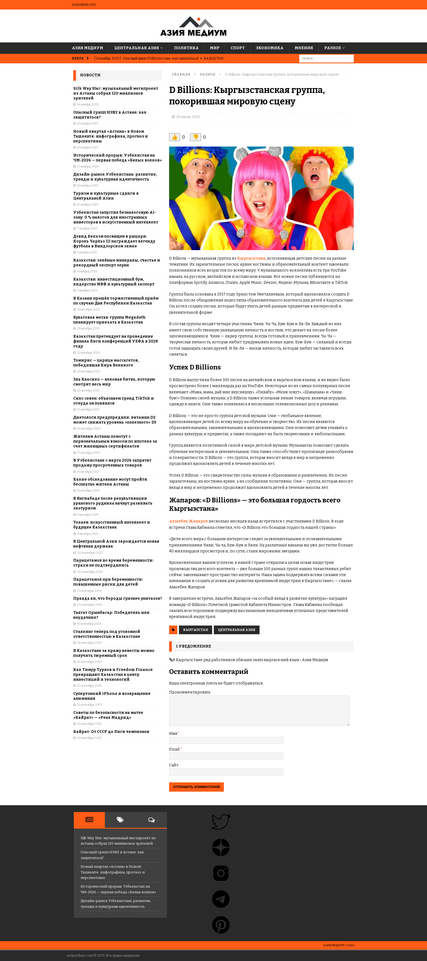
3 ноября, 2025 (87, 290)
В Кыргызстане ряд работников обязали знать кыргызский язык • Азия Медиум (250, 660)
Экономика (269, 48)
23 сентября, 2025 (89, 605)
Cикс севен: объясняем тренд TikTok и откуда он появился (113, 401)
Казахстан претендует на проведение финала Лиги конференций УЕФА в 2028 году (115, 341)
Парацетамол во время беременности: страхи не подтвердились (113, 563)
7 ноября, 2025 (87, 228)
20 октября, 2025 (88, 428)
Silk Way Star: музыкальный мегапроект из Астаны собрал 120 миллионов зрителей (115, 93)
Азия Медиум (87, 48)
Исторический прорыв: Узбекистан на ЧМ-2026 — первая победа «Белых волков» (117, 158)
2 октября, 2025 (87, 534)
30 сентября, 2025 (90, 553)
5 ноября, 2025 (87, 252)
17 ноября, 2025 (87, 166)
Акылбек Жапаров (189, 521)
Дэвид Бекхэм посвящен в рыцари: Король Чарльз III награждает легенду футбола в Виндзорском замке (114, 241)
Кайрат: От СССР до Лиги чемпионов (111, 731)
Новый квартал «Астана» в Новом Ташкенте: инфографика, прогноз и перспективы (110, 136)
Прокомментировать (189, 692)
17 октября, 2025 (88, 453)
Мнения (304, 48)
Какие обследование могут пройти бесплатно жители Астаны (110, 482)
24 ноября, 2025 (88, 104)
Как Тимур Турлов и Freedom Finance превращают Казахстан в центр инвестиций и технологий (113, 674)
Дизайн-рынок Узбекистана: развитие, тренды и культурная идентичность (115, 177)
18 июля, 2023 (188, 117)
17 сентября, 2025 (89, 686)
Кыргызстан (195, 630)
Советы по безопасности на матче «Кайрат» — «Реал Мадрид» (108, 715)
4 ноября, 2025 (87, 271)
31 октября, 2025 (88, 309)
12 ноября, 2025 (87, 204)
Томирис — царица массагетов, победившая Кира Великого (106, 363)
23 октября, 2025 (88, 371)
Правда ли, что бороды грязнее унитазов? (117, 598)
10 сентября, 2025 (89, 705)
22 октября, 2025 (88, 390)
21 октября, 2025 (88, 409)
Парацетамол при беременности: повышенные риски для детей (108, 582)
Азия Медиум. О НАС (339, 945)
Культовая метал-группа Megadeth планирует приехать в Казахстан (109, 320)
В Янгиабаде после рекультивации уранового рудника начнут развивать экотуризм (112, 503)
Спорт (238, 48)
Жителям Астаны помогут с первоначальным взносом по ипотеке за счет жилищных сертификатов (115, 441)
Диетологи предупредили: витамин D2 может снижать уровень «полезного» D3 (114, 420)
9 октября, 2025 (87, 515)
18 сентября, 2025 (89, 643)
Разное (332, 48)
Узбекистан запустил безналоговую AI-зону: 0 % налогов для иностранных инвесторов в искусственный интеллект (115, 217)
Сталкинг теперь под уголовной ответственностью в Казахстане (106, 634)
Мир (214, 48)
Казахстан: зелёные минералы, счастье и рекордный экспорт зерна (116, 263)
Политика (186, 48)
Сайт (173, 765)
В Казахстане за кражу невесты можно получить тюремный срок (113, 653)
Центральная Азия (136, 48)
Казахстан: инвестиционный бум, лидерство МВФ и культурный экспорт (113, 282)
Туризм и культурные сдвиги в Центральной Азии (106, 196)
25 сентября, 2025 (89, 591)
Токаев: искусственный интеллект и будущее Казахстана (111, 525)
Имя (173, 733)
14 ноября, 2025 (87, 185)
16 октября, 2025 (88, 472)
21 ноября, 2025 (87, 123)
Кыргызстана (251, 258)
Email (174, 749)
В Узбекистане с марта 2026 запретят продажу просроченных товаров (112, 463)
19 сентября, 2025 (89, 624)
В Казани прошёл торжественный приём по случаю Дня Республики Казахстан (115, 301)
